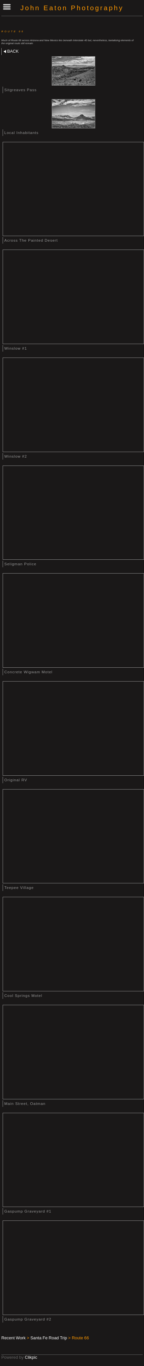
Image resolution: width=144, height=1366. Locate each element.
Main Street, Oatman (24, 1104)
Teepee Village (19, 888)
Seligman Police (20, 564)
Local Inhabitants (21, 133)
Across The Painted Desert (31, 240)
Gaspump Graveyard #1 (27, 1211)
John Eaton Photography (72, 8)
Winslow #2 (15, 456)
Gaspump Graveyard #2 (27, 1319)
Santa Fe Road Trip (48, 1337)
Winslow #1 (15, 348)
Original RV (15, 780)
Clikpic (31, 1357)
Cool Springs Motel (23, 996)
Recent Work (13, 1337)
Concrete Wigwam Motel (28, 672)
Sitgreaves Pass (20, 90)
